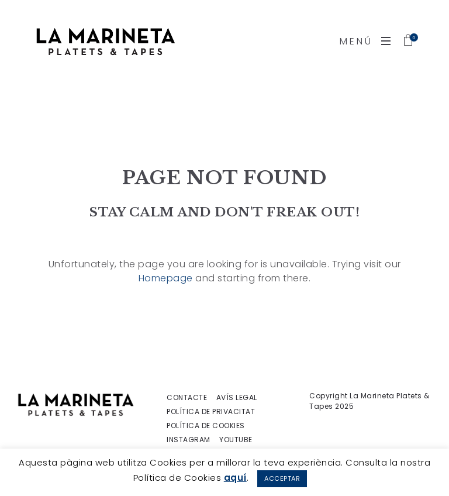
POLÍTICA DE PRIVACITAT (211, 411)
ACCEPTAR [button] (282, 478)
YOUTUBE (236, 440)
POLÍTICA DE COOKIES (206, 425)
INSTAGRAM (188, 440)
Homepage (166, 278)
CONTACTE (187, 397)
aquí (235, 477)
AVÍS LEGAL (236, 397)
